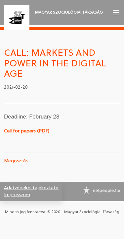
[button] (115, 12)
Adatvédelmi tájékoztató (31, 188)
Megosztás (16, 161)
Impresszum (17, 195)
